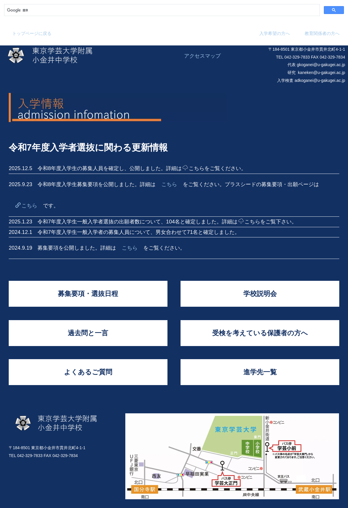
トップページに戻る (31, 33)
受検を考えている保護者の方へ (260, 333)
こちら (193, 168)
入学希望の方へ (274, 33)
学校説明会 (260, 293)
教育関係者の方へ (322, 33)
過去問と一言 (88, 333)
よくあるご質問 (88, 372)
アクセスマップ (202, 56)
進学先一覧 (260, 372)
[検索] (161, 10)
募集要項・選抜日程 (88, 293)
